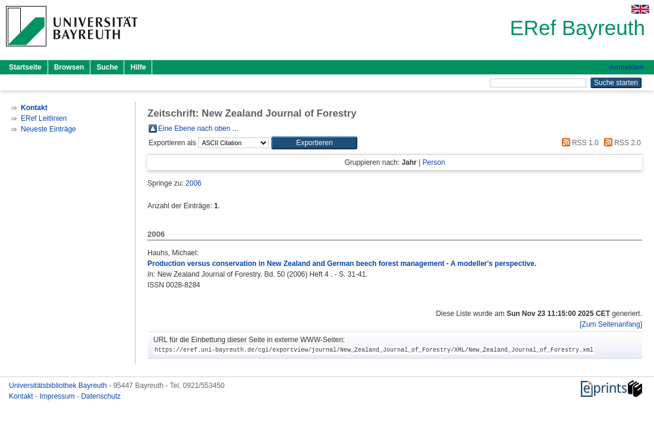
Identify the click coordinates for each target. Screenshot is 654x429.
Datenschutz (101, 396)
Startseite (25, 67)
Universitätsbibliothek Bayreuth (59, 385)
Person (434, 162)
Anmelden (626, 67)
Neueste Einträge (48, 129)
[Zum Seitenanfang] (611, 324)
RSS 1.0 (578, 143)
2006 (193, 183)
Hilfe (138, 67)
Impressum (58, 396)
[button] (314, 142)
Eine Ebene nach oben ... (198, 128)
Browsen (69, 67)
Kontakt (22, 396)
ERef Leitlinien (44, 118)
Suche (107, 67)
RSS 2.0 (620, 143)
